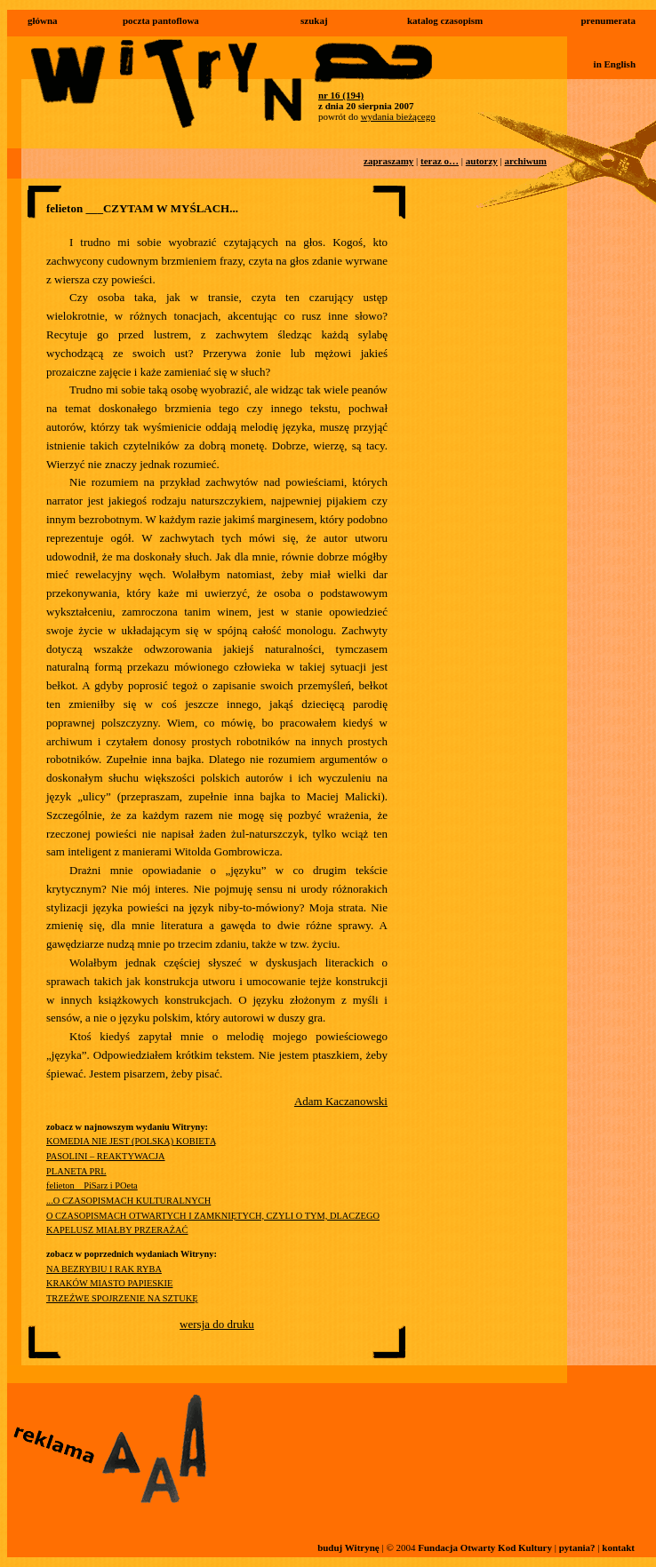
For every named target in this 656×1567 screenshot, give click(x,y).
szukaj (314, 20)
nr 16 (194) (341, 95)
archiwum (526, 160)
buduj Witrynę (348, 1547)
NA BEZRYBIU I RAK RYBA (104, 1269)
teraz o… (439, 160)
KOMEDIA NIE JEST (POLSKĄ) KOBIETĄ (131, 1141)
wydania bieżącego (398, 116)
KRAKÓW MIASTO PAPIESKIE (109, 1283)
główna (43, 20)
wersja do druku (217, 1324)
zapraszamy (388, 160)
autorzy (482, 160)
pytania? (577, 1547)
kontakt (618, 1547)
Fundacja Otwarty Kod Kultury (485, 1547)
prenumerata (608, 20)
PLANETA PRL (76, 1171)
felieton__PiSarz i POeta (92, 1185)
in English (615, 64)
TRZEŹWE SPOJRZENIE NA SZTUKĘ (122, 1298)
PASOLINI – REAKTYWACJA (105, 1156)
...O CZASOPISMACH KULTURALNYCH (128, 1200)
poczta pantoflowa (161, 20)
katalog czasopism (445, 20)
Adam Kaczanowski (341, 1101)
